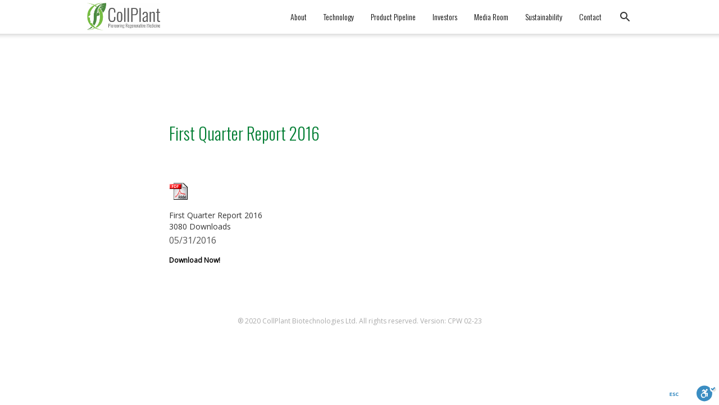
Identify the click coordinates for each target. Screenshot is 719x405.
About (298, 16)
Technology (339, 16)
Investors (445, 16)
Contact (590, 16)
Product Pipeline (393, 16)
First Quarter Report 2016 (244, 133)
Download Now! (194, 260)
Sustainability (543, 16)
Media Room (491, 16)
